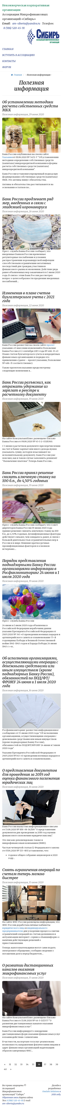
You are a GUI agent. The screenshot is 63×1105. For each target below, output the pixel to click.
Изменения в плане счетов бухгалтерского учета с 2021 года (28, 297)
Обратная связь (10, 1097)
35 (33, 1064)
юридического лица (13, 928)
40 (5, 1069)
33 (21, 1064)
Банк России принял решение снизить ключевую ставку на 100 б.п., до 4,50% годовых (29, 476)
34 (27, 1064)
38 (51, 1064)
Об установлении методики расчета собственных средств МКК (30, 106)
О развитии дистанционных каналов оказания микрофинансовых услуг (27, 969)
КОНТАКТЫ (9, 61)
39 (57, 1064)
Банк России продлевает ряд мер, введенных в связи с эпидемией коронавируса (27, 203)
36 (39, 1064)
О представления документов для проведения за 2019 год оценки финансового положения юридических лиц (31, 776)
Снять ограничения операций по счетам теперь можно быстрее (31, 874)
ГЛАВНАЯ (7, 49)
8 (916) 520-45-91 (14, 28)
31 (10, 1064)
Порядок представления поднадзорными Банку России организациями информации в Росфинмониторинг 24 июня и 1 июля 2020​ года (30, 568)
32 (15, 1064)
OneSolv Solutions (50, 1091)
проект (50, 345)
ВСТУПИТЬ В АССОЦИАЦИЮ (18, 55)
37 (45, 1064)
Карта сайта (26, 1097)
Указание (7, 157)
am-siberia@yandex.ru (26, 23)
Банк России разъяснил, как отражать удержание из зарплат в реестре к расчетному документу (26, 388)
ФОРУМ (6, 67)
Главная (16, 74)
